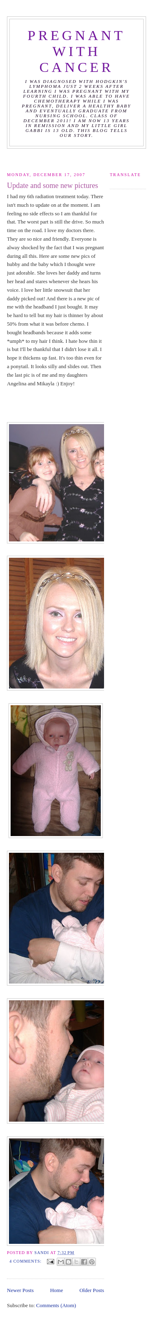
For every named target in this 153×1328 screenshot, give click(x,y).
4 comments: (26, 1261)
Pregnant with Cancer (77, 51)
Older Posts (92, 1290)
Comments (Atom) (56, 1305)
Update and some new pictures (52, 185)
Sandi (42, 1252)
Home (56, 1290)
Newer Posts (20, 1290)
